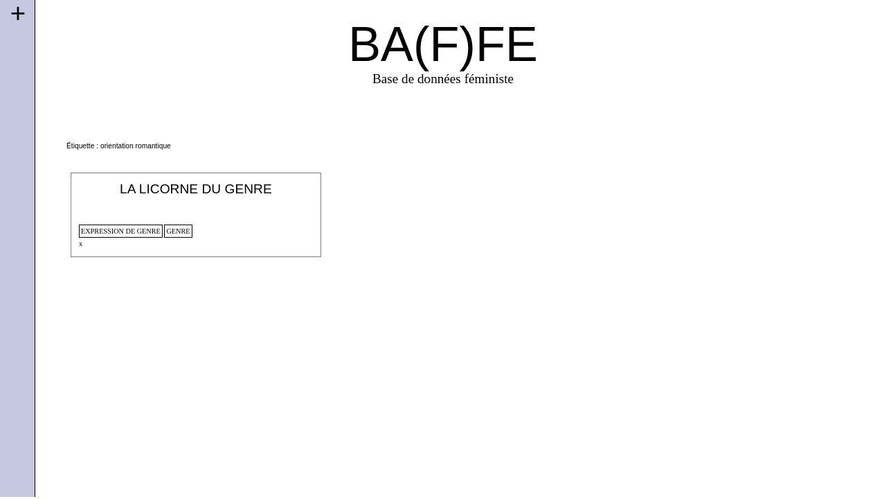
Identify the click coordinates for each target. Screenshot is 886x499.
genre (178, 231)
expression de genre (121, 231)
